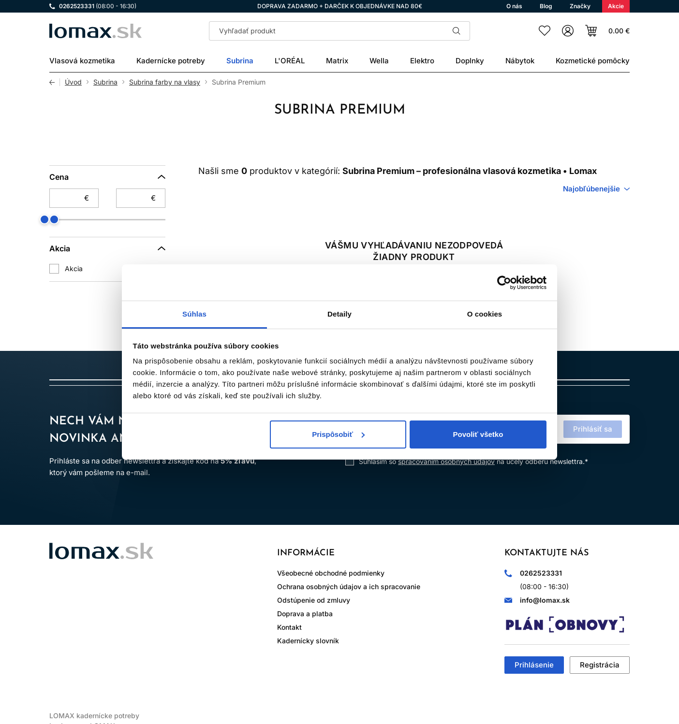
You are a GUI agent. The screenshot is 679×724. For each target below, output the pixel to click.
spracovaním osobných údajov (446, 461)
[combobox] (596, 189)
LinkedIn (166, 585)
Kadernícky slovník (308, 641)
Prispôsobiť (338, 434)
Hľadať (456, 31)
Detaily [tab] (339, 314)
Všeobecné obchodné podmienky (330, 573)
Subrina (105, 82)
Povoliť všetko (478, 434)
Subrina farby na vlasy (164, 82)
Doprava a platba (305, 613)
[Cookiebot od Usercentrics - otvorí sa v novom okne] (504, 282)
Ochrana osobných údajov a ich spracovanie (348, 586)
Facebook (85, 585)
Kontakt (289, 627)
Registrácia (600, 664)
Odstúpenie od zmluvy (313, 600)
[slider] (54, 219)
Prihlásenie (534, 664)
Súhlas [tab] (194, 314)
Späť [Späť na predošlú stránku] (54, 82)
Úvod (73, 82)
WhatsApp (112, 585)
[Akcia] (107, 248)
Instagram (58, 585)
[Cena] (107, 177)
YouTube (139, 585)
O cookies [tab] (484, 314)
